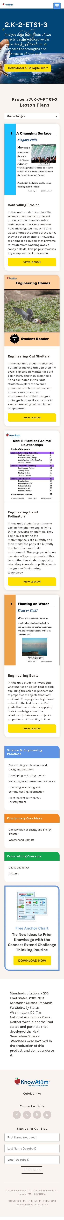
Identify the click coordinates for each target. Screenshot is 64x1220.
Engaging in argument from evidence (32, 781)
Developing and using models (27, 775)
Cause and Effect (19, 867)
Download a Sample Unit (28, 68)
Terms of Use (40, 1204)
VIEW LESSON (32, 262)
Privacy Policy (24, 1204)
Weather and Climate (21, 839)
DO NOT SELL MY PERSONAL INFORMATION (31, 1201)
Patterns (14, 873)
